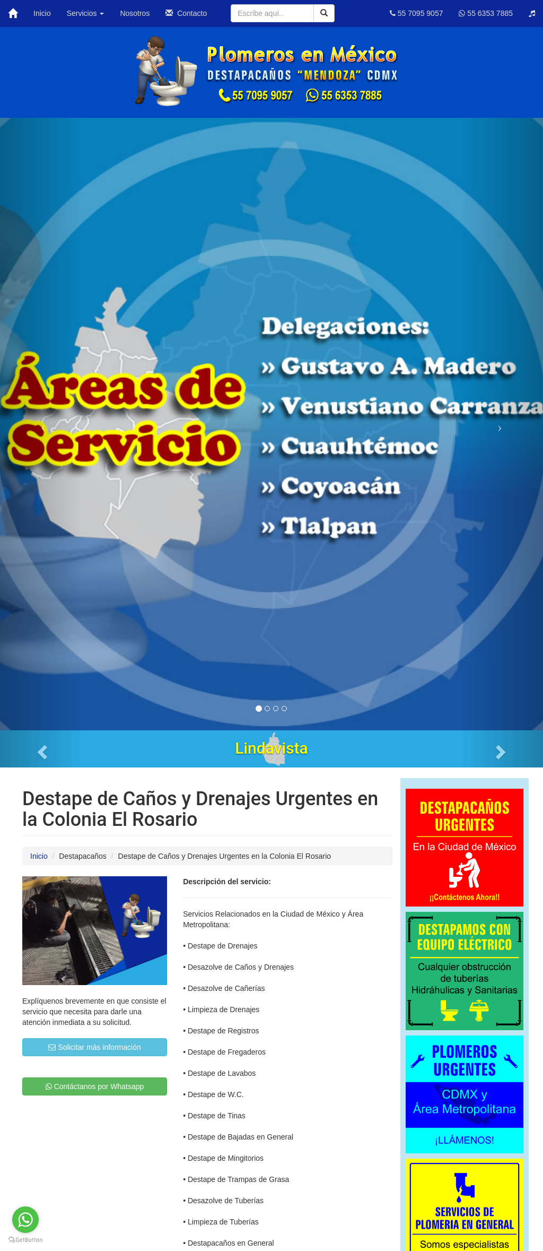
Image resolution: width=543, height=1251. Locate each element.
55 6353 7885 (486, 13)
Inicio (42, 13)
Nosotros (135, 13)
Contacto (186, 13)
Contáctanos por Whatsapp (95, 1086)
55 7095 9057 (416, 13)
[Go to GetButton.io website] (25, 1240)
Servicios (85, 13)
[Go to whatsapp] (25, 1219)
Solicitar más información (94, 1047)
